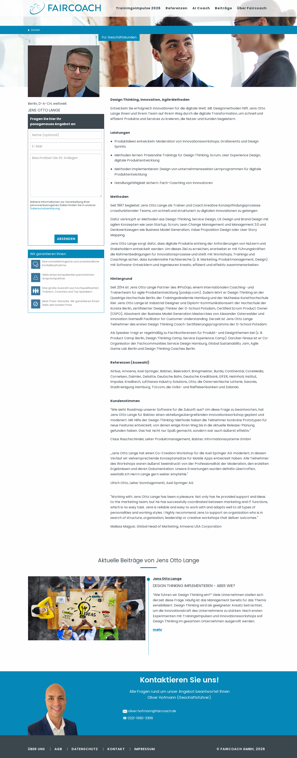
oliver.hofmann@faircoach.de (149, 711)
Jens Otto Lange (167, 578)
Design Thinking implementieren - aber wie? (194, 585)
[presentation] (61, 222)
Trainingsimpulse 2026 (138, 8)
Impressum (144, 749)
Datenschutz (85, 749)
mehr (157, 629)
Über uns (36, 749)
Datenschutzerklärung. (45, 208)
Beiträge (223, 8)
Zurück (35, 30)
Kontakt (116, 749)
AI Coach (201, 8)
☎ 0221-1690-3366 (138, 718)
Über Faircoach (252, 8)
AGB (58, 749)
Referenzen (176, 8)
